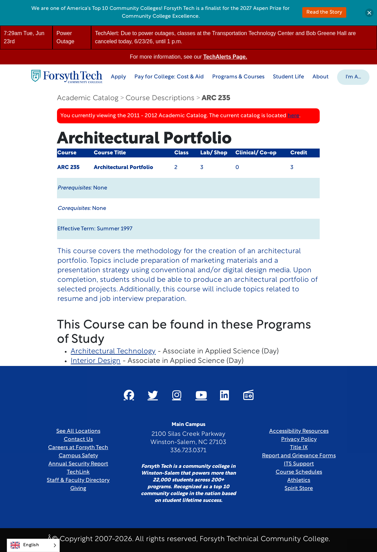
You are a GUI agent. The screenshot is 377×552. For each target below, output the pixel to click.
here (293, 116)
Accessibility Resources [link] (299, 431)
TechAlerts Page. (225, 57)
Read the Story (324, 12)
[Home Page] (66, 76)
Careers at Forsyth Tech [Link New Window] (78, 447)
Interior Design (95, 361)
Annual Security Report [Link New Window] (78, 464)
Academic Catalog (87, 98)
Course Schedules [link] (299, 472)
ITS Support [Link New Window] (299, 464)
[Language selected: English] (33, 545)
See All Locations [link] (78, 431)
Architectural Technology (113, 351)
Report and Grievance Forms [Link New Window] (299, 456)
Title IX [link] (299, 447)
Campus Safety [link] (78, 456)
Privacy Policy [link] (299, 439)
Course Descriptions (160, 98)
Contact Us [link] (78, 439)
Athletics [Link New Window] (298, 480)
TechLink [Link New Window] (78, 472)
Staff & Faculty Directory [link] (78, 480)
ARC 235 (216, 98)
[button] (353, 76)
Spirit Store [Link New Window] (299, 488)
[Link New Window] (129, 395)
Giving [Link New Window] (78, 488)
